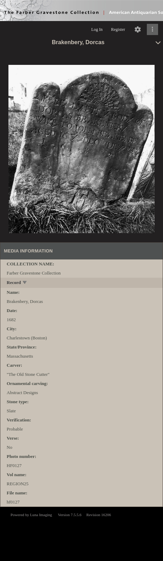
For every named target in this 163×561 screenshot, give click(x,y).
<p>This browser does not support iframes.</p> (81, 533)
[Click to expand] (152, 29)
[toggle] (25, 283)
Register (118, 29)
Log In (97, 29)
